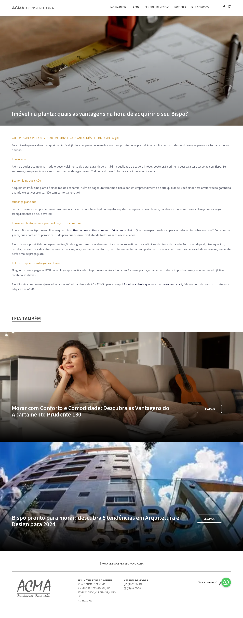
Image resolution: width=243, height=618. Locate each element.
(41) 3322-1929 (133, 584)
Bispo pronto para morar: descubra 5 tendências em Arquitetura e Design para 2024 (95, 521)
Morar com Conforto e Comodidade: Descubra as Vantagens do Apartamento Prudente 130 (90, 411)
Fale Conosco (200, 7)
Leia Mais (209, 409)
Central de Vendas (157, 7)
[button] (226, 582)
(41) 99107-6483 (133, 588)
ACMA (136, 7)
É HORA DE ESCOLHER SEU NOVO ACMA (121, 563)
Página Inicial (119, 7)
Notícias (180, 7)
